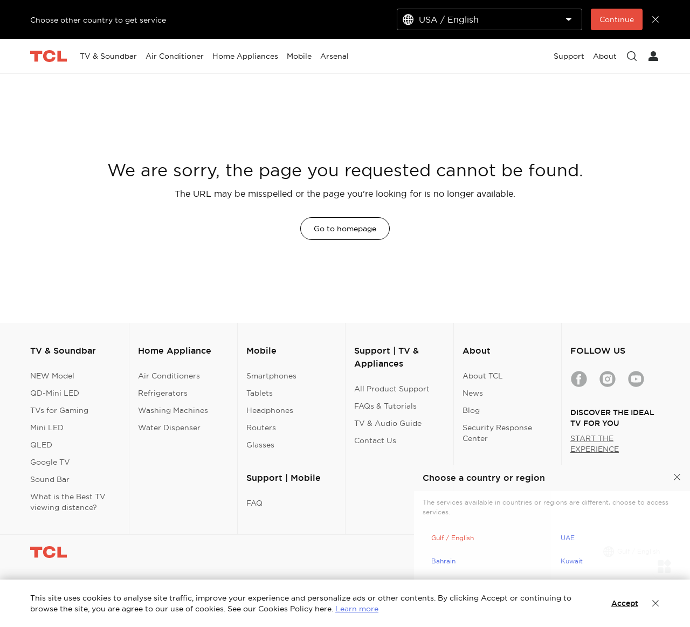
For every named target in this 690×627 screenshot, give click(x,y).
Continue (616, 19)
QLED (41, 445)
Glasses (260, 445)
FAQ (254, 503)
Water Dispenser (169, 427)
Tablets (259, 393)
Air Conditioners (169, 376)
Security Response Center (497, 433)
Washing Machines (173, 410)
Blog (471, 410)
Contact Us (375, 440)
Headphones (269, 410)
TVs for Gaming (59, 410)
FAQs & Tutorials (385, 406)
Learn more (356, 609)
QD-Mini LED (54, 393)
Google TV (50, 462)
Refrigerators (163, 393)
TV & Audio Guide (388, 423)
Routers (261, 427)
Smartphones (271, 376)
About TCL (483, 376)
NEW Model (52, 376)
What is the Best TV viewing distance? (68, 502)
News (473, 393)
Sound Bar (50, 479)
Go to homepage (345, 228)
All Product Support (392, 389)
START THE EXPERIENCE (594, 443)
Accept (624, 603)
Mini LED (47, 427)
